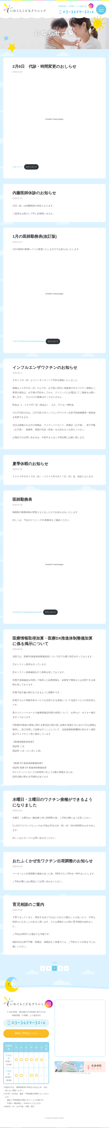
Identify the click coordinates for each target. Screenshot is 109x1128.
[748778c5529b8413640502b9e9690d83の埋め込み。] (54, 294)
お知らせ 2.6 (17, 167)
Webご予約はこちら (26, 1033)
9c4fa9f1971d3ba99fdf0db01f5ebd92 (27, 612)
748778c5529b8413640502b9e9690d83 (28, 341)
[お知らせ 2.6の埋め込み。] (54, 119)
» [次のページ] (66, 968)
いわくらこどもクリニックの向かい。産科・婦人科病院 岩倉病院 (80, 1068)
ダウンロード (31, 167)
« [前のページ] (42, 968)
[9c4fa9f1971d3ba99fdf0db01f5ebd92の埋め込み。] (54, 564)
